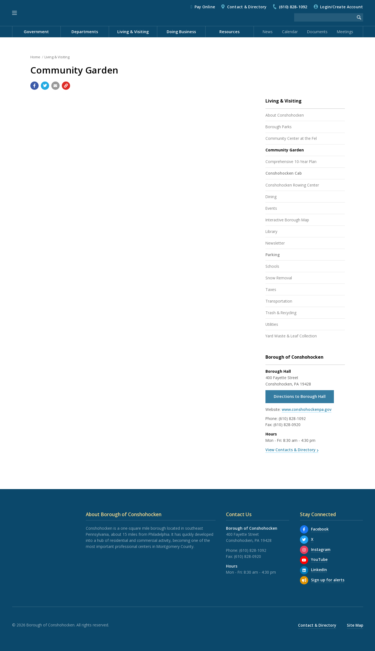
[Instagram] (304, 550)
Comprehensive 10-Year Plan (291, 161)
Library (271, 231)
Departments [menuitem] (84, 31)
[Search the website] (324, 17)
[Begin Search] (359, 17)
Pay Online (205, 6)
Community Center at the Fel (291, 138)
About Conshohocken (284, 115)
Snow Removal (278, 277)
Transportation (278, 301)
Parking (272, 254)
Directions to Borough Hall (300, 396)
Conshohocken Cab (283, 173)
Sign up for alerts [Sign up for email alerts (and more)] (327, 579)
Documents (317, 31)
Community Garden (284, 150)
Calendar (290, 31)
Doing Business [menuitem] (181, 31)
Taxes (270, 289)
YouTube (319, 559)
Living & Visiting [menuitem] (133, 31)
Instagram (320, 549)
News (268, 31)
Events (271, 208)
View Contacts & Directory (290, 449)
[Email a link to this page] (55, 86)
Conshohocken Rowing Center (292, 185)
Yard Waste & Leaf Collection (291, 335)
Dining (270, 196)
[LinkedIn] (304, 570)
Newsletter (275, 243)
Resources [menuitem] (229, 31)
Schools (272, 266)
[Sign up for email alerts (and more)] (304, 580)
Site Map (355, 625)
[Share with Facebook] (34, 86)
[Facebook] (304, 529)
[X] (304, 540)
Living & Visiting (57, 56)
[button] (14, 13)
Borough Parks (278, 126)
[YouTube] (304, 560)
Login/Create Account (341, 6)
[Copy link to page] (66, 86)
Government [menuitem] (36, 31)
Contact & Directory (247, 6)
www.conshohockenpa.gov (306, 409)
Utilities (271, 324)
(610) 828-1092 (293, 6)
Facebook (320, 529)
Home (35, 56)
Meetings (345, 31)
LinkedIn (319, 569)
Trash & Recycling (280, 312)
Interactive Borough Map (287, 219)
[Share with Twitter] (45, 86)
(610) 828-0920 (286, 424)
